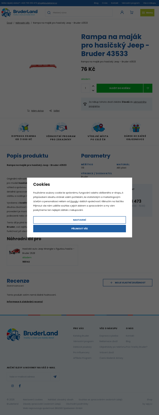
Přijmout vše (79, 228)
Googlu (74, 201)
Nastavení (79, 219)
